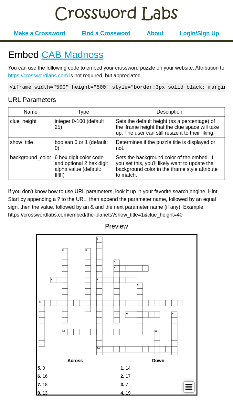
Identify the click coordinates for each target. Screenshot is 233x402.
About (155, 33)
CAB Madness (72, 54)
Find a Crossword (106, 33)
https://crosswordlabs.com (38, 75)
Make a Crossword (39, 33)
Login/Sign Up (199, 33)
